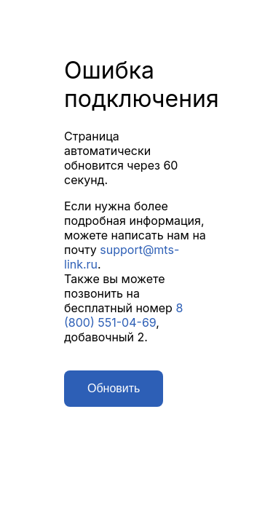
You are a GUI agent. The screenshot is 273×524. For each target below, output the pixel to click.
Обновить (113, 388)
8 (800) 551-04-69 (123, 315)
